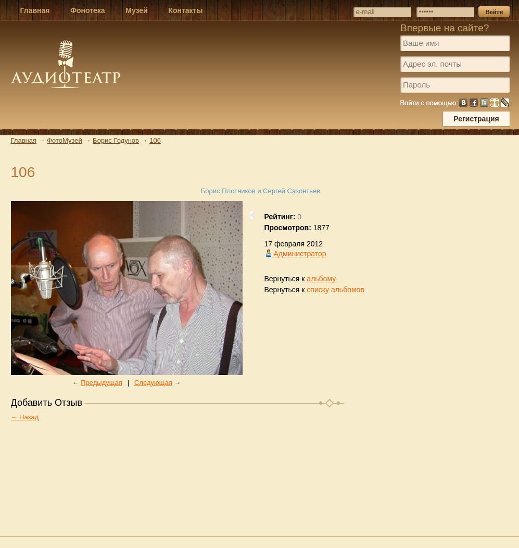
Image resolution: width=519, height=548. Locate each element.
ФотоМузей (64, 140)
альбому (321, 279)
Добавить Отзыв (47, 402)
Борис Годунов (116, 140)
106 (155, 140)
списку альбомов (335, 289)
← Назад (25, 417)
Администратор (300, 254)
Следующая (153, 383)
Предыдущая (101, 383)
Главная (23, 140)
